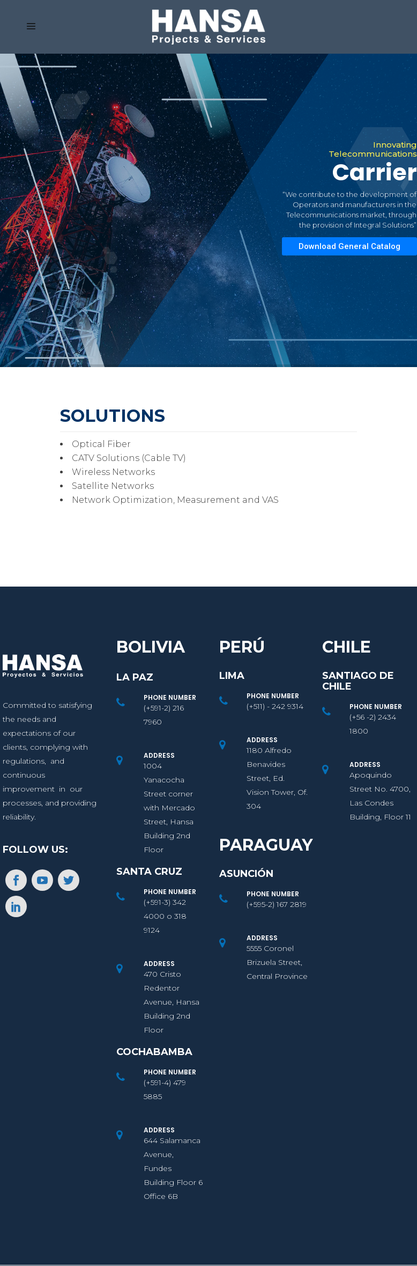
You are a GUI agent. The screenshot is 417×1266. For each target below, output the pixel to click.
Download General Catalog (349, 246)
